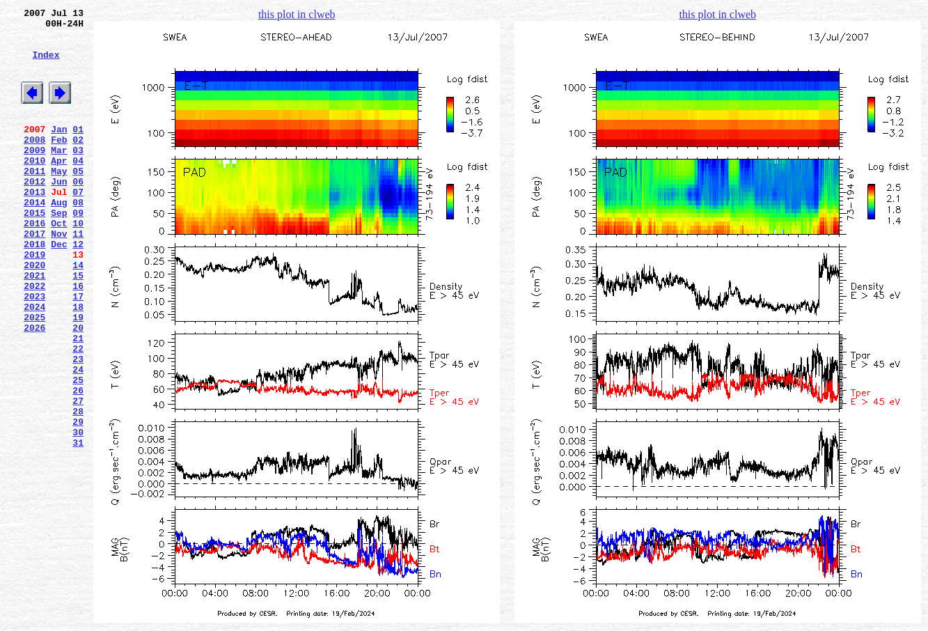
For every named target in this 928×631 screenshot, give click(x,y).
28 (78, 488)
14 (78, 312)
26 (78, 463)
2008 (34, 162)
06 (78, 212)
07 (78, 225)
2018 (34, 287)
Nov (59, 275)
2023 (34, 350)
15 (78, 325)
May (59, 200)
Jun (59, 212)
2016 (34, 262)
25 (78, 450)
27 (78, 475)
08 (78, 237)
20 (78, 388)
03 (78, 175)
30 (78, 513)
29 (78, 500)
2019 (34, 300)
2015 (34, 250)
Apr (59, 187)
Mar (59, 175)
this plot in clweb (297, 14)
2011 (34, 200)
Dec (59, 287)
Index (45, 65)
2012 (34, 212)
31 (78, 526)
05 (78, 200)
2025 (34, 375)
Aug (59, 237)
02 (78, 162)
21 (78, 400)
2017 (34, 275)
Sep (59, 250)
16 (78, 338)
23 (78, 425)
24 (78, 438)
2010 (34, 187)
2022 (34, 338)
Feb (59, 162)
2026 (34, 388)
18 (78, 363)
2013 (34, 225)
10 (78, 262)
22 (78, 413)
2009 (34, 175)
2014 (34, 237)
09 (78, 250)
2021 (34, 325)
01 (78, 149)
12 (78, 287)
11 (78, 275)
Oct (59, 262)
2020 (34, 312)
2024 (34, 363)
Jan (59, 149)
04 (78, 187)
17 (78, 350)
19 (78, 375)
